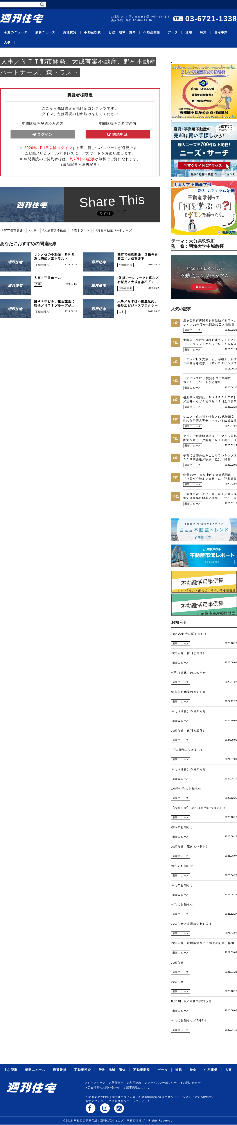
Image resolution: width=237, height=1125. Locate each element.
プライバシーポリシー (162, 1082)
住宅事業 (221, 32)
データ (173, 32)
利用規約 (135, 1082)
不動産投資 (92, 32)
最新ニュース (45, 32)
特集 (203, 32)
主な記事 (11, 1070)
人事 (7, 42)
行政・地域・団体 (122, 32)
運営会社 (117, 1082)
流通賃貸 (70, 32)
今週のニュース (16, 32)
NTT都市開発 (13, 230)
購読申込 (120, 134)
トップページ (96, 1082)
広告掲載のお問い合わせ (104, 1087)
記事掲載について (138, 1087)
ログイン (44, 134)
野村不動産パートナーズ (114, 230)
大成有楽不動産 (55, 230)
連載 (188, 32)
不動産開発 (151, 32)
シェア (121, 211)
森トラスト (82, 230)
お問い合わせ (192, 1082)
